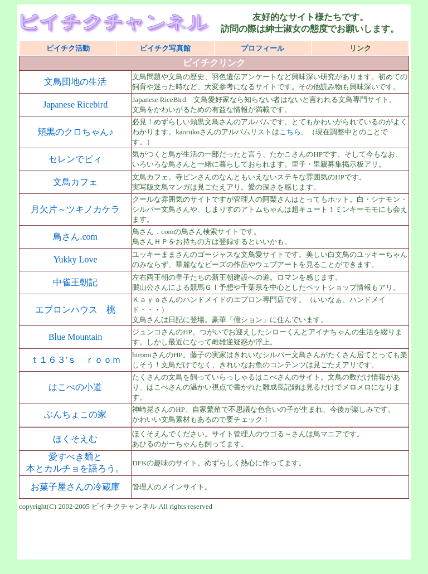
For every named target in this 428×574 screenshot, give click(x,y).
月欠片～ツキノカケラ (75, 209)
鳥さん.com (75, 236)
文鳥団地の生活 (75, 81)
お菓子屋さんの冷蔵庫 (75, 487)
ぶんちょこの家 (75, 414)
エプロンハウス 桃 (75, 309)
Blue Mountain (75, 337)
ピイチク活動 (68, 48)
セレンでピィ (75, 159)
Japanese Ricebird (75, 104)
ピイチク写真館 (165, 48)
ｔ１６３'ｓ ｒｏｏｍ (75, 359)
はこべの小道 (75, 387)
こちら (290, 132)
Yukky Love (76, 259)
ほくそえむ (75, 439)
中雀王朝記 (75, 282)
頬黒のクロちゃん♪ (75, 132)
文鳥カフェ (75, 182)
